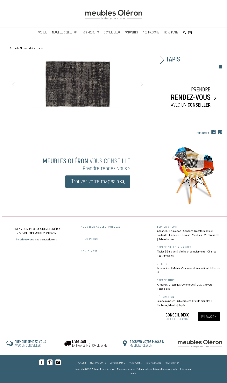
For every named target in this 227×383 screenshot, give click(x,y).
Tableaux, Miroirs (167, 305)
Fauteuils (162, 235)
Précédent (13, 84)
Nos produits (27, 48)
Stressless (213, 235)
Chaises (211, 251)
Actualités (135, 362)
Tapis (182, 305)
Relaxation (202, 268)
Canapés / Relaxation (169, 230)
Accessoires (163, 268)
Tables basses (166, 239)
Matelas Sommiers (183, 268)
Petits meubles (165, 255)
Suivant (141, 84)
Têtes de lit (163, 288)
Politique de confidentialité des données (158, 368)
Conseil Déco (117, 362)
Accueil (14, 48)
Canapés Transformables (197, 230)
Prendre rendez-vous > (106, 167)
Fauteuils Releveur (179, 235)
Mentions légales (126, 368)
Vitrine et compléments (192, 251)
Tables (160, 251)
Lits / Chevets (204, 284)
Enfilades (172, 251)
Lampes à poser (166, 300)
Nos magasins (153, 362)
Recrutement (173, 362)
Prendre (186, 97)
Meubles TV (199, 235)
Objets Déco (184, 300)
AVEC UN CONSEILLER (30, 343)
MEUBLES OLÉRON (147, 343)
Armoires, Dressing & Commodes (176, 284)
